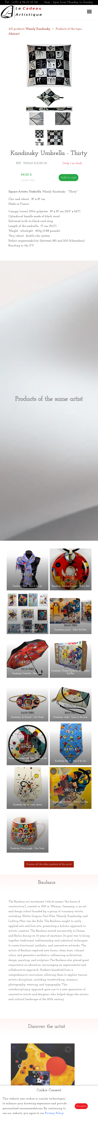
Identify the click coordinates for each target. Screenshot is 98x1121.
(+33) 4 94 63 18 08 (25, 2)
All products (29, 28)
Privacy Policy (54, 1113)
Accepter (81, 1106)
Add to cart (68, 177)
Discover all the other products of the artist (49, 864)
